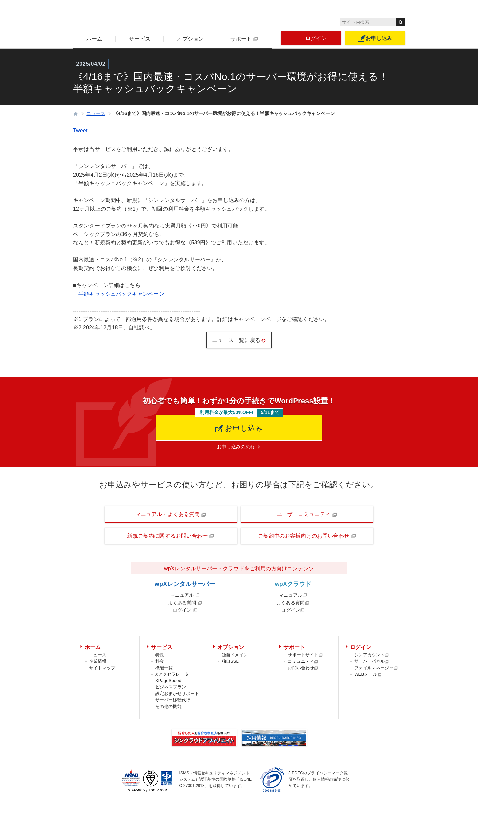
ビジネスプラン (170, 686)
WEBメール (368, 674)
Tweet (80, 130)
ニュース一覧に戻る (239, 340)
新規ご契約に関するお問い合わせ (170, 536)
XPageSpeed (168, 680)
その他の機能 (168, 706)
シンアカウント (371, 654)
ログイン (311, 38)
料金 (159, 661)
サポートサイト (305, 654)
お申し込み (375, 38)
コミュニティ (303, 661)
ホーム (94, 39)
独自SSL (230, 661)
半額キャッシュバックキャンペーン (121, 294)
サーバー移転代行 (172, 699)
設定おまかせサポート (177, 693)
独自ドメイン (235, 654)
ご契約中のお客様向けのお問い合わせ (307, 536)
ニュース (98, 654)
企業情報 (98, 661)
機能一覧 (164, 667)
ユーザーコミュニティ (307, 514)
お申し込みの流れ (236, 446)
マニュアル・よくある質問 (171, 514)
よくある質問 (185, 602)
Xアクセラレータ (172, 674)
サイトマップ (102, 667)
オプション (190, 39)
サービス (139, 39)
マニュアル (185, 595)
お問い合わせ (303, 667)
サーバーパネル (371, 661)
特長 (159, 654)
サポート (244, 39)
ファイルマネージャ (376, 667)
